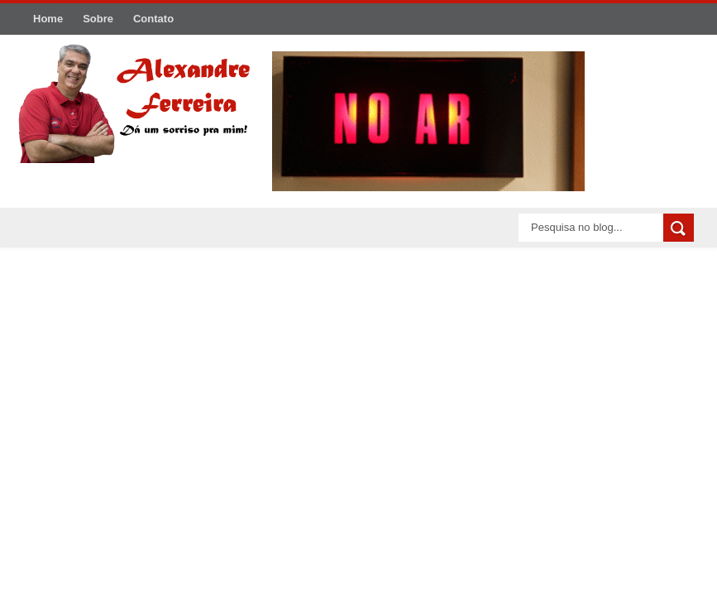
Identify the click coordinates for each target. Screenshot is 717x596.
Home (48, 18)
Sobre (98, 18)
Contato (153, 18)
